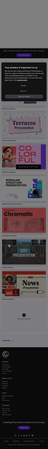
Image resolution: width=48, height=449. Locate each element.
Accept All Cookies (24, 96)
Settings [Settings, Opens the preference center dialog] (23, 85)
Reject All (23, 91)
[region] (24, 81)
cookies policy (22, 80)
